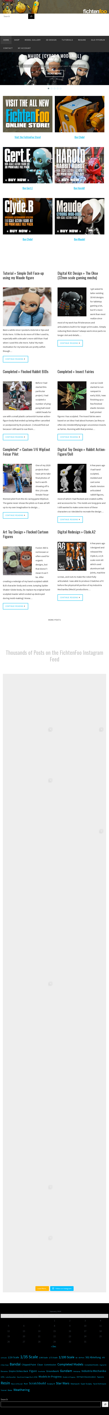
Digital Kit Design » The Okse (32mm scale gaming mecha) (78, 275)
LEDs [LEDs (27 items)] (2, 1377)
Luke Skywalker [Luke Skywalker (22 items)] (11, 1377)
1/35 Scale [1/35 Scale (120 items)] (29, 1356)
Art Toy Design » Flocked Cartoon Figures (25, 534)
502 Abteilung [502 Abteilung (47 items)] (93, 1357)
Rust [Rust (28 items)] (26, 1383)
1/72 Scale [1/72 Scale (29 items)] (53, 1357)
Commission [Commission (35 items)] (50, 1364)
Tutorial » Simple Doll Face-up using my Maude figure (23, 275)
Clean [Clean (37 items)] (40, 1364)
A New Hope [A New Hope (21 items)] (5, 1365)
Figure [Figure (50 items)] (33, 1371)
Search (4, 1399)
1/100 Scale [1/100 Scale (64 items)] (66, 1357)
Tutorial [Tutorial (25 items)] (4, 1390)
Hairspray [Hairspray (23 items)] (76, 1371)
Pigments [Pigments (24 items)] (100, 1377)
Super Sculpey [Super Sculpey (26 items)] (86, 1383)
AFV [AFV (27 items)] (103, 1357)
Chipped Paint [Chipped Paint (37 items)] (29, 1364)
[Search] (31, 16)
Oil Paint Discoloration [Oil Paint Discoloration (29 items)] (86, 1377)
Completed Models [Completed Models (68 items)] (70, 1364)
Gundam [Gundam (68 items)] (66, 1371)
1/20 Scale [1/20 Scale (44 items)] (13, 1357)
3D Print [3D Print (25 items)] (81, 1357)
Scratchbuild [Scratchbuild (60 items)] (37, 1383)
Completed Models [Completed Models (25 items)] (91, 1365)
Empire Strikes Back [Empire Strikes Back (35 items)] (18, 1371)
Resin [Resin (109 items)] (5, 1383)
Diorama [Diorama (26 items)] (4, 1371)
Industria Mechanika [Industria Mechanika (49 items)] (94, 1371)
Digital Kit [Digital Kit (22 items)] (103, 1365)
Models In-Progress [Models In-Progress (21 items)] (69, 1377)
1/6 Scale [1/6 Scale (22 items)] (4, 1358)
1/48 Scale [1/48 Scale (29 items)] (43, 1357)
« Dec (53, 1346)
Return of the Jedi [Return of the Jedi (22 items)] (17, 1384)
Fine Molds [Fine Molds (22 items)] (41, 1371)
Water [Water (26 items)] (10, 1390)
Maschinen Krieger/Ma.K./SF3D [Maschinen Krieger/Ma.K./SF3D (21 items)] (27, 1377)
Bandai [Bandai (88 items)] (15, 1364)
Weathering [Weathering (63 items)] (21, 1390)
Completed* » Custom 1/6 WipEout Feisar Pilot (26, 451)
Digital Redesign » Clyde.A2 (77, 532)
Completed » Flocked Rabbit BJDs (25, 371)
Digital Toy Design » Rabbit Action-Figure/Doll (82, 451)
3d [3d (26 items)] (76, 1357)
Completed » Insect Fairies (76, 371)
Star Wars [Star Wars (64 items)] (62, 1383)
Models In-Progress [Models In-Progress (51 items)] (50, 1376)
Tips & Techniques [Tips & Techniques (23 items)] (99, 1384)
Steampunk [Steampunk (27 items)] (75, 1383)
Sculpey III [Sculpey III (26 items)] (51, 1383)
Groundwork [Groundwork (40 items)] (52, 1371)
